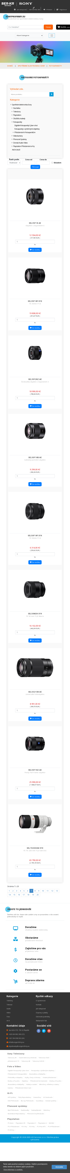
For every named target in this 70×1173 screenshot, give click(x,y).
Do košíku (35, 250)
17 (24, 895)
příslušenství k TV (13, 1061)
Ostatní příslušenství (49, 1077)
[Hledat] (25, 27)
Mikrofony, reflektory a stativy (49, 1084)
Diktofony (46, 1110)
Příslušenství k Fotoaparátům (24, 132)
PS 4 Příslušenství (53, 1127)
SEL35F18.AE (35, 223)
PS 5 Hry (24, 1127)
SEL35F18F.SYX (35, 301)
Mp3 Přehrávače (13, 1110)
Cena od (28, 159)
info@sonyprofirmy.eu (15, 1042)
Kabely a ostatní (31, 1084)
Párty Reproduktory (24, 1097)
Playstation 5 (31, 1123)
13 (57, 891)
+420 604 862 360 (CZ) (16, 1034)
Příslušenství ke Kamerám (38, 1081)
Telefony (10, 1001)
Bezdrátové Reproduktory (16, 1114)
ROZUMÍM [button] (59, 1167)
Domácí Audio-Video (20, 143)
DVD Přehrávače (13, 1101)
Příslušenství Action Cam (23, 1088)
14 (10, 895)
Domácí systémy (51, 1101)
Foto (8, 1017)
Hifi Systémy (12, 1097)
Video (9, 1013)
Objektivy (25, 1081)
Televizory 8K (25, 1061)
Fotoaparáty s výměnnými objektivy (27, 129)
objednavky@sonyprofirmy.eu (18, 1046)
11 (48, 891)
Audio (9, 1009)
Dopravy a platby (42, 1013)
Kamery (10, 1088)
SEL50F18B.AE (35, 457)
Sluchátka (16, 108)
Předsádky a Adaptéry (15, 1077)
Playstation (17, 115)
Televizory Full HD (38, 1061)
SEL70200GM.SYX (35, 848)
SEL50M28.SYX (35, 614)
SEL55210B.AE (35, 692)
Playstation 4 (42, 1123)
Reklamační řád (41, 1021)
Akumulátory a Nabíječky (37, 1074)
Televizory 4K (12, 1058)
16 (19, 895)
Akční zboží (16, 150)
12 (52, 891)
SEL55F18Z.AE (35, 770)
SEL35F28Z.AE (35, 379)
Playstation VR (20, 1123)
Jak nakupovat (20, 9)
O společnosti (41, 1001)
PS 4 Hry (32, 1127)
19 (33, 895)
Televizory (17, 111)
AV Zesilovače (47, 1097)
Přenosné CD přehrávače (35, 1114)
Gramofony (37, 1097)
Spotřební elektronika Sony (31, 66)
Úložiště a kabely (19, 118)
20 (38, 895)
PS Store (10, 1123)
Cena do (43, 159)
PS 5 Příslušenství (13, 1127)
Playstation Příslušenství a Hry (24, 146)
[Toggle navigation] (52, 35)
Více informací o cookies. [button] (13, 1170)
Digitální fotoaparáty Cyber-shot (25, 125)
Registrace (62, 9)
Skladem (57, 163)
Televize (9, 1005)
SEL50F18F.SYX (35, 535)
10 (43, 891)
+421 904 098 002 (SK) (15, 1038)
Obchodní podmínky (43, 1017)
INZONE (51, 1123)
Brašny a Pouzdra (14, 1081)
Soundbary (39, 1101)
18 (28, 895)
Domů (10, 66)
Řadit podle (14, 159)
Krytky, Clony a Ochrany (32, 1077)
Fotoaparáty (55, 66)
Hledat (48, 27)
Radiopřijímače (36, 1110)
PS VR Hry (11, 1130)
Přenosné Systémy (20, 139)
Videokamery (18, 136)
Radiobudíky (25, 1110)
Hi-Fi (8, 1021)
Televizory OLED (44, 1058)
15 (14, 895)
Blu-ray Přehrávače (27, 1101)
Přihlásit (48, 9)
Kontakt (38, 1005)
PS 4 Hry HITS (41, 1127)
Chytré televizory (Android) (27, 1058)
